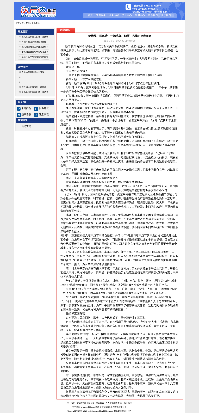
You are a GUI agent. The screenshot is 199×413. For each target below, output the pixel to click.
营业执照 (128, 403)
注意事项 (44, 114)
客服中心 (140, 15)
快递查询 (26, 126)
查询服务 (101, 15)
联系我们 (153, 15)
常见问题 (26, 108)
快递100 (118, 403)
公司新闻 (90, 403)
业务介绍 (114, 15)
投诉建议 (44, 108)
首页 (90, 15)
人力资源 (109, 403)
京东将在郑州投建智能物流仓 (35, 57)
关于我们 (166, 15)
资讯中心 (127, 15)
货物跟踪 (81, 403)
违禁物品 (26, 114)
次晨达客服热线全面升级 (33, 72)
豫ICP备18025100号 (123, 411)
